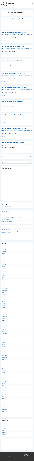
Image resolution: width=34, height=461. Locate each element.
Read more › (3, 26)
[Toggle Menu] (32, 4)
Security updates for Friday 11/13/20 (12, 101)
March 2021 (3, 305)
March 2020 (3, 327)
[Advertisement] (6, 184)
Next (31, 156)
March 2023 (3, 260)
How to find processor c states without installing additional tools (11, 215)
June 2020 (3, 322)
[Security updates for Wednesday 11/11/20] (12, 130)
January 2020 (4, 331)
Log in (3, 442)
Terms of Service (3, 456)
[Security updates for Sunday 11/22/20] (12, 48)
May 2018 (3, 368)
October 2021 (4, 292)
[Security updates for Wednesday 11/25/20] (12, 34)
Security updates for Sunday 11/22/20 (12, 46)
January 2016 (4, 385)
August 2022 (4, 273)
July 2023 (3, 253)
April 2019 (3, 348)
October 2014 (4, 398)
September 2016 (4, 381)
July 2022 (3, 275)
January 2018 (4, 374)
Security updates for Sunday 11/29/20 (12, 19)
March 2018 (3, 372)
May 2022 (3, 279)
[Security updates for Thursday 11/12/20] (12, 116)
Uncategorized (4, 432)
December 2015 (4, 387)
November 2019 (4, 335)
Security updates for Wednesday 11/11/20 (13, 128)
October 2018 (4, 359)
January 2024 (4, 249)
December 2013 (4, 409)
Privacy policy (9, 456)
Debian (29, 34)
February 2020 (4, 329)
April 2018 (3, 370)
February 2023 (4, 262)
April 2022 (3, 281)
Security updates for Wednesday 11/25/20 (13, 32)
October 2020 (4, 314)
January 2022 (4, 286)
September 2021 (4, 294)
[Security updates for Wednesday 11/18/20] (12, 89)
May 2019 (3, 346)
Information (3, 428)
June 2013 (3, 413)
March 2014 (3, 405)
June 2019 (3, 344)
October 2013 (4, 411)
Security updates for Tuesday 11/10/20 (13, 142)
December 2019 (4, 333)
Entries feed (3, 444)
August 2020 (4, 318)
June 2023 (3, 255)
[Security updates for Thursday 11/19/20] (12, 75)
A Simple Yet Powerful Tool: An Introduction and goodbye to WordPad (12, 217)
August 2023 (4, 251)
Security (2, 35)
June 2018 (3, 366)
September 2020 (4, 316)
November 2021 (4, 290)
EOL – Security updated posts (6, 219)
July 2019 (3, 342)
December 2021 (4, 288)
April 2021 (3, 303)
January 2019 (4, 353)
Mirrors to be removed (7, 229)
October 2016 (4, 379)
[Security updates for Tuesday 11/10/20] (12, 144)
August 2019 (4, 340)
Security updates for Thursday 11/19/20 (13, 73)
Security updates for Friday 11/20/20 (12, 60)
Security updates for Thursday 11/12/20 (13, 115)
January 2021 (4, 309)
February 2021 (4, 307)
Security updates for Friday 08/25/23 (7, 221)
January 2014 (4, 407)
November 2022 (4, 268)
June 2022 (3, 277)
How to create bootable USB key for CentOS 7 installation (12, 234)
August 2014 (4, 400)
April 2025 (3, 247)
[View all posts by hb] (3, 34)
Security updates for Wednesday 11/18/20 (13, 87)
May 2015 (3, 392)
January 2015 (4, 396)
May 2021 (3, 301)
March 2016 (3, 383)
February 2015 (4, 394)
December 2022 (4, 266)
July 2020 (3, 320)
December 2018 (4, 355)
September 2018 (4, 361)
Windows (3, 434)
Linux (22, 34)
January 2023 (4, 264)
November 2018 (4, 357)
